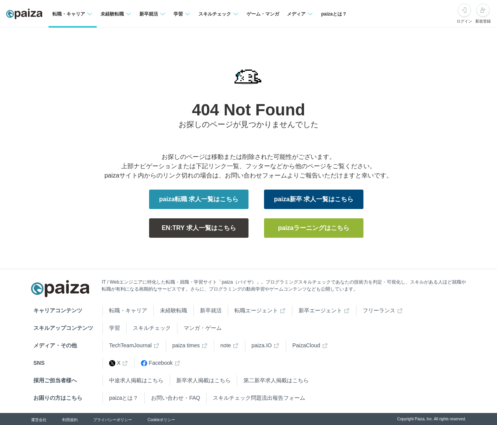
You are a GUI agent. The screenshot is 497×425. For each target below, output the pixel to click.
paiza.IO (262, 345)
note (226, 345)
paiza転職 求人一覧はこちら (198, 199)
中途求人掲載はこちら (136, 380)
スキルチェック (152, 328)
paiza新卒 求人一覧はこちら (313, 199)
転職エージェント (256, 310)
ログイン (464, 21)
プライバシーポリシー (112, 420)
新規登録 (483, 21)
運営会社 (39, 420)
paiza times (186, 345)
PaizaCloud (306, 345)
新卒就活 (211, 310)
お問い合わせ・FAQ (175, 398)
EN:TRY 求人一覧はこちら (199, 228)
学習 (114, 328)
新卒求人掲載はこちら (203, 380)
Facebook (156, 363)
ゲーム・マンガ (263, 14)
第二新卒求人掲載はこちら (276, 380)
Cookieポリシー (161, 420)
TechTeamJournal (130, 345)
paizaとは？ (334, 14)
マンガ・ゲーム (203, 328)
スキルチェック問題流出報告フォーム (259, 398)
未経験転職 (173, 310)
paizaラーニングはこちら (313, 228)
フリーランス (379, 310)
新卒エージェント (320, 310)
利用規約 (70, 420)
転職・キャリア (128, 310)
